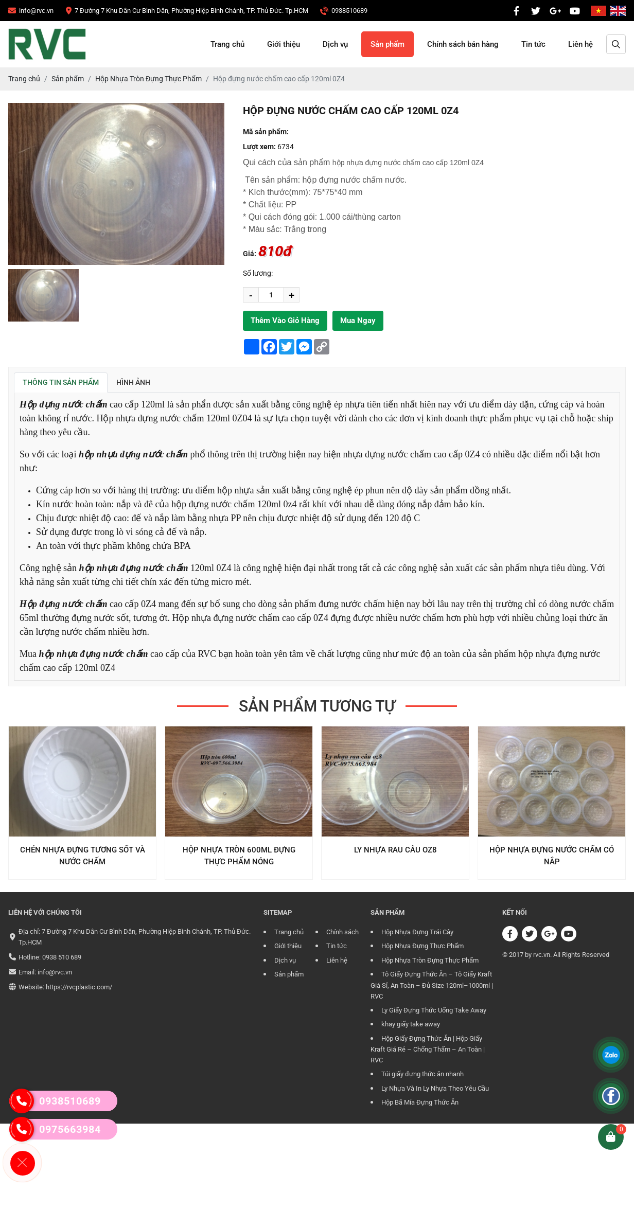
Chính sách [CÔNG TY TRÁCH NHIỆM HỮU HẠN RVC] (342, 932)
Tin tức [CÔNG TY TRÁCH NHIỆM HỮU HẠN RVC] (533, 44)
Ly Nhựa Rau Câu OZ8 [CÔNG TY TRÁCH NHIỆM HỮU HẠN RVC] (395, 850)
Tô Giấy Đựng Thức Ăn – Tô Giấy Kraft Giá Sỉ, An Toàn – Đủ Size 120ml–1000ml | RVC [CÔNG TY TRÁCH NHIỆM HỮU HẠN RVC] (432, 985)
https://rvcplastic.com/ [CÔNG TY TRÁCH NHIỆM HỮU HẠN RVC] (79, 987)
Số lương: (258, 273)
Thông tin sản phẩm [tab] (61, 382)
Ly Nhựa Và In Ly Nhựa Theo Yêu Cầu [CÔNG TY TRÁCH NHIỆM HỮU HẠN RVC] (435, 1088)
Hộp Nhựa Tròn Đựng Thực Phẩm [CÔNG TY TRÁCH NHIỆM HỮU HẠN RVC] (430, 960)
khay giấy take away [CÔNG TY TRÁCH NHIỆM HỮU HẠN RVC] (410, 1024)
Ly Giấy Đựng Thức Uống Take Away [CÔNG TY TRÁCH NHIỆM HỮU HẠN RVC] (433, 1010)
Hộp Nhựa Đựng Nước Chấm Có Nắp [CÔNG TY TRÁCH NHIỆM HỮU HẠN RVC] (551, 855)
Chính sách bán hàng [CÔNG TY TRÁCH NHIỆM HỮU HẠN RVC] (463, 44)
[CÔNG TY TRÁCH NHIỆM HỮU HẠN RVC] (31, 10)
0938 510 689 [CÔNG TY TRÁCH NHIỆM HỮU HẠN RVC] (61, 957)
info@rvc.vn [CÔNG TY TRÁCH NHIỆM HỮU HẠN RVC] (55, 972)
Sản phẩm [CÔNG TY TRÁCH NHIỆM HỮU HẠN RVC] (387, 44)
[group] (43, 295)
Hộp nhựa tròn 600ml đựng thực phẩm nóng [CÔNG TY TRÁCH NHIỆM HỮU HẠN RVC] (239, 855)
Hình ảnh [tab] (133, 382)
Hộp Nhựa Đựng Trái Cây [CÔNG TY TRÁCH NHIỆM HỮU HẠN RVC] (417, 932)
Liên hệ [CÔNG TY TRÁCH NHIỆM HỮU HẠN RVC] (580, 44)
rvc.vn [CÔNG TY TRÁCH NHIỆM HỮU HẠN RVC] (541, 954)
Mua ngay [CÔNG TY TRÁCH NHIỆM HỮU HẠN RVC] (358, 320)
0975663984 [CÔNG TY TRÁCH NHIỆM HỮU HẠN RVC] (55, 1129)
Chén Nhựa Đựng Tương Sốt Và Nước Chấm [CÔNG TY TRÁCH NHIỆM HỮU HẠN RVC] (82, 855)
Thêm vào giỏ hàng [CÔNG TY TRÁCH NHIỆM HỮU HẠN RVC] (285, 320)
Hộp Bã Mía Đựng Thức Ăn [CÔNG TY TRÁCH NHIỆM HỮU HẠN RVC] (420, 1102)
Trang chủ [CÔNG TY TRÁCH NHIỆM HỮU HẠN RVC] (227, 44)
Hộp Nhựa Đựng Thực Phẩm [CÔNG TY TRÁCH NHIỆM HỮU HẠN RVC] (422, 946)
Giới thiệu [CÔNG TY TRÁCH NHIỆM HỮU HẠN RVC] (283, 44)
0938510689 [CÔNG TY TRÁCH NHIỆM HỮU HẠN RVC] (55, 1101)
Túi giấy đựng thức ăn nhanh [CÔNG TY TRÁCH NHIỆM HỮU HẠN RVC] (422, 1074)
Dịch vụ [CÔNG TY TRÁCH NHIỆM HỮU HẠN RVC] (335, 44)
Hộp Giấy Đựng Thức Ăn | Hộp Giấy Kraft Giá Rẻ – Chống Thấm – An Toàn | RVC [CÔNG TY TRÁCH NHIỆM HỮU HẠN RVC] (428, 1049)
